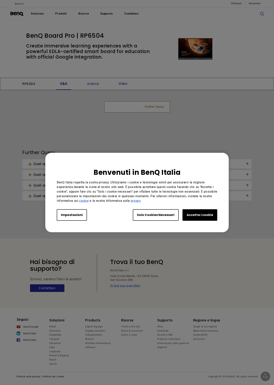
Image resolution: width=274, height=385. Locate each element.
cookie (84, 201)
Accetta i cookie (200, 215)
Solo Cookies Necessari (155, 215)
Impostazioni (72, 215)
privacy (136, 201)
